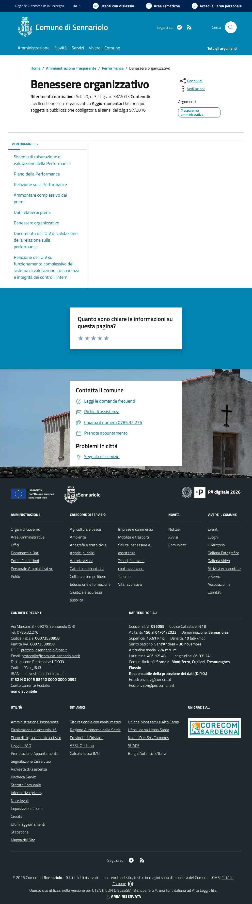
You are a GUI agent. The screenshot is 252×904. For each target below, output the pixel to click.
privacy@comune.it (155, 679)
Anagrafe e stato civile (88, 545)
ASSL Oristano (82, 745)
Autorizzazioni (81, 561)
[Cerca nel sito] (231, 27)
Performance (113, 68)
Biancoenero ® (145, 890)
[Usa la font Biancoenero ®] (113, 6)
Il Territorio (216, 545)
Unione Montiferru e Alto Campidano (158, 722)
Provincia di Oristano (86, 738)
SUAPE (134, 745)
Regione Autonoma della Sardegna (98, 730)
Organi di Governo (25, 529)
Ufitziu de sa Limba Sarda (148, 730)
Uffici (15, 545)
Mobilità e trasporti (133, 537)
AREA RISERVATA (123, 896)
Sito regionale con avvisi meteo (95, 722)
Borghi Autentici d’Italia (147, 753)
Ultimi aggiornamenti (28, 824)
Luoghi (213, 537)
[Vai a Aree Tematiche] (163, 6)
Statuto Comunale (26, 785)
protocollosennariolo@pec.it (44, 650)
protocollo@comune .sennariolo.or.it (51, 656)
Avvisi (173, 537)
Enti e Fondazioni (25, 561)
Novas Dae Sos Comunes (148, 738)
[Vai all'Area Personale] (217, 6)
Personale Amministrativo (32, 568)
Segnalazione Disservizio (31, 761)
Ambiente (78, 537)
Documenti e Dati (25, 553)
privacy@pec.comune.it (155, 685)
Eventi (213, 529)
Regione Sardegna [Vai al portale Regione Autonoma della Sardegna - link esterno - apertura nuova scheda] (39, 5)
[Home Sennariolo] (64, 27)
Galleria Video (219, 561)
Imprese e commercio (135, 529)
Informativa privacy (26, 793)
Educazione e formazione (90, 584)
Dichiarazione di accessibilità (34, 730)
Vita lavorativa (130, 584)
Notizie (174, 529)
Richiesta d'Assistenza (29, 769)
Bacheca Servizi (23, 777)
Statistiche (20, 832)
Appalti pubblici (82, 553)
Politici (16, 576)
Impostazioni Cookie (27, 808)
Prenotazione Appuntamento (34, 753)
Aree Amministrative (28, 537)
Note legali (20, 800)
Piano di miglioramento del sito (36, 738)
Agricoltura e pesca (85, 529)
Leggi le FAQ (21, 745)
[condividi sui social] (190, 81)
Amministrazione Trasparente (71, 68)
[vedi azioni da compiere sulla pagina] (192, 89)
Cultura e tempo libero (88, 576)
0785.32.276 (27, 632)
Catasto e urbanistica (87, 568)
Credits (16, 816)
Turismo (124, 576)
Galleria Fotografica (223, 553)
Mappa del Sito (23, 840)
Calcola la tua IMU (85, 753)
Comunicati (177, 545)
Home (35, 68)
